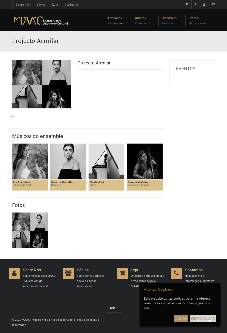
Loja (55, 4)
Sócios (41, 4)
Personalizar (203, 318)
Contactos (72, 4)
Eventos (197, 21)
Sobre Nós (23, 4)
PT (213, 4)
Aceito (181, 318)
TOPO (113, 308)
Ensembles (169, 21)
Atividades (115, 21)
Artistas (142, 21)
